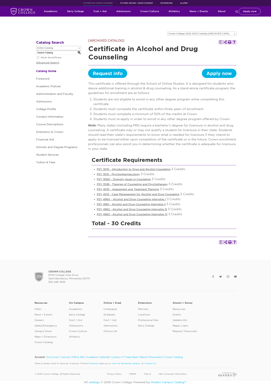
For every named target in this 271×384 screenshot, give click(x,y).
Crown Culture (149, 11)
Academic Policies (48, 86)
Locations (144, 315)
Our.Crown (52, 357)
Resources (179, 309)
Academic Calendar (98, 357)
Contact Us (150, 363)
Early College (75, 11)
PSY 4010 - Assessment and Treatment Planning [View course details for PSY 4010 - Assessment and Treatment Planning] (128, 189)
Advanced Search (47, 62)
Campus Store (43, 331)
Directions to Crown (49, 132)
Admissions (123, 11)
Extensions (167, 3)
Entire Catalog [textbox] (45, 48)
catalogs (94, 382)
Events (177, 315)
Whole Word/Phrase (50, 57)
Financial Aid (45, 139)
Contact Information (49, 116)
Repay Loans (180, 326)
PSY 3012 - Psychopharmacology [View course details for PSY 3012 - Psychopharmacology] (118, 174)
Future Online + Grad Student (136, 3)
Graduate (109, 315)
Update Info (180, 320)
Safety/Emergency (46, 326)
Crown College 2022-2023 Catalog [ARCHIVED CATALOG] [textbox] (201, 34)
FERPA (132, 374)
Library (116, 357)
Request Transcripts (185, 331)
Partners (143, 309)
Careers (39, 320)
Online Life (110, 331)
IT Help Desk (130, 357)
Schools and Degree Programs (56, 147)
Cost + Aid (100, 11)
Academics (51, 11)
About (222, 11)
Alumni (184, 3)
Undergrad (110, 309)
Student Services (47, 154)
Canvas (65, 357)
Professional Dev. (148, 320)
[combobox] (201, 34)
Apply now (249, 11)
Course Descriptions (49, 124)
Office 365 (78, 357)
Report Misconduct (151, 357)
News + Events (199, 11)
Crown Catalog (44, 342)
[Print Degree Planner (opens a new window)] (221, 42)
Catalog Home (46, 71)
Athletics (174, 11)
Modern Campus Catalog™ (168, 382)
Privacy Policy (114, 374)
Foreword (42, 78)
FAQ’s (38, 309)
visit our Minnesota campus (126, 363)
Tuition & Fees (45, 162)
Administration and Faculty (54, 94)
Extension (94, 363)
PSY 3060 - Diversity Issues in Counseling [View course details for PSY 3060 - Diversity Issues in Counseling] (124, 179)
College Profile (46, 109)
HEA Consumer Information (173, 374)
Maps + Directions (46, 337)
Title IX (147, 374)
